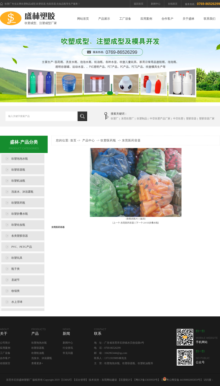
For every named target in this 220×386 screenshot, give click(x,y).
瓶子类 (15, 268)
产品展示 (104, 18)
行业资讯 (68, 348)
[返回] (142, 218)
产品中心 (88, 140)
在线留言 (172, 3)
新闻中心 (155, 3)
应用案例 (146, 18)
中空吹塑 (178, 118)
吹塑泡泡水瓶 (19, 158)
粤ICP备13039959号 (147, 379)
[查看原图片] (132, 218)
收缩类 (15, 290)
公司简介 (5, 342)
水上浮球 (16, 301)
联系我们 (209, 18)
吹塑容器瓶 (18, 169)
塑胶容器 (191, 118)
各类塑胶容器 (19, 235)
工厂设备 (125, 18)
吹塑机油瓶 (18, 180)
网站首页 (83, 18)
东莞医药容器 (131, 140)
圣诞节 (15, 279)
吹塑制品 (142, 118)
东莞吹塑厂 (127, 118)
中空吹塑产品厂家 (160, 118)
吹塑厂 (8, 3)
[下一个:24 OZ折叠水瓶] (147, 222)
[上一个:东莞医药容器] (123, 222)
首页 (73, 140)
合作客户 (167, 18)
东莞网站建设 (109, 379)
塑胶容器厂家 (206, 118)
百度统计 (125, 379)
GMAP (66, 379)
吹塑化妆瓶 (18, 224)
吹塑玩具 (16, 257)
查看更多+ (37, 363)
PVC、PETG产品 (21, 246)
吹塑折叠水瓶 (19, 213)
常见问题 (68, 353)
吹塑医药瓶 (18, 202)
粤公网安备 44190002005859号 (182, 379)
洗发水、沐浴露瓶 (22, 191)
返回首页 (138, 3)
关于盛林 (188, 18)
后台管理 (80, 379)
